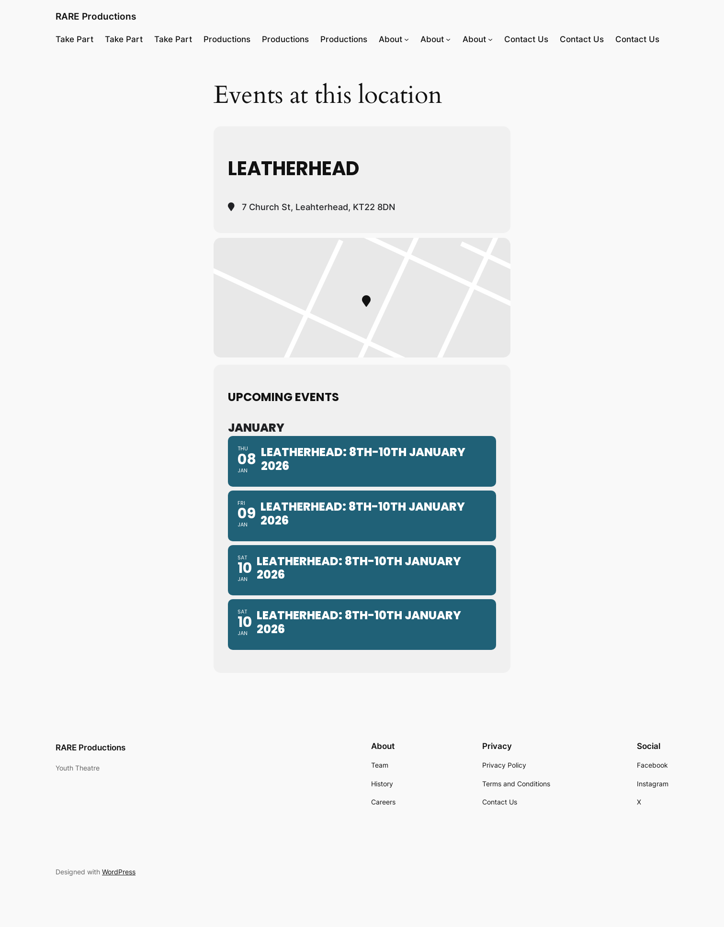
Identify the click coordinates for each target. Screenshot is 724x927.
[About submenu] (406, 39)
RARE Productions (96, 16)
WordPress (119, 872)
